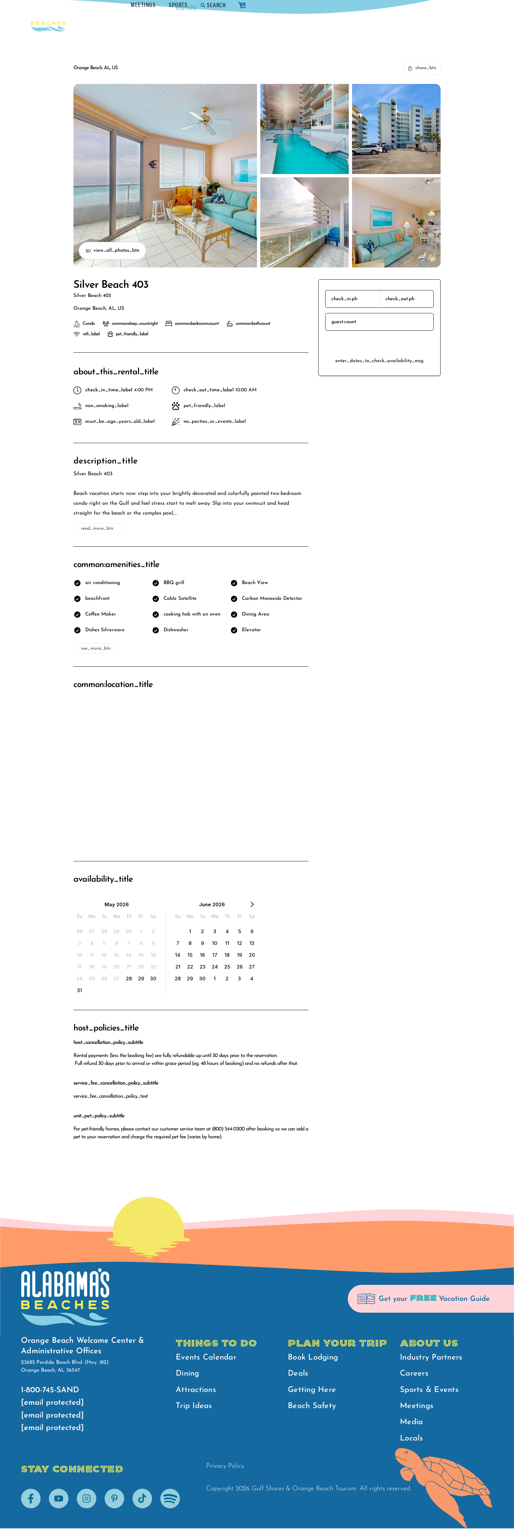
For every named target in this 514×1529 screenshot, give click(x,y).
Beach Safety (312, 1406)
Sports (390, 4)
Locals (411, 1439)
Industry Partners (431, 1358)
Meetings (355, 4)
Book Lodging (313, 1358)
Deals (298, 1374)
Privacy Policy (225, 1466)
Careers (414, 1374)
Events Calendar (206, 1358)
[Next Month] (252, 905)
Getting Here (312, 1390)
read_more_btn (97, 528)
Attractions (196, 1390)
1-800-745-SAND (50, 1390)
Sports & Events (429, 1390)
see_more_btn (96, 648)
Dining (188, 1374)
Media (411, 1422)
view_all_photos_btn (112, 250)
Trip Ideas (194, 1406)
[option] (79, 931)
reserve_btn (379, 344)
